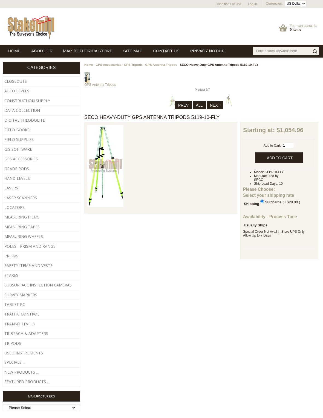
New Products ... (21, 372)
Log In (252, 4)
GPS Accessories (108, 64)
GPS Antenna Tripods (161, 64)
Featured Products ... (27, 381)
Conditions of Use (229, 4)
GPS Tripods (133, 64)
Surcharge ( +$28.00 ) (282, 202)
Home (88, 64)
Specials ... (14, 362)
